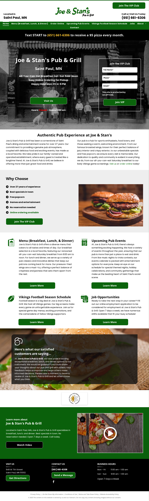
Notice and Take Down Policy (89, 495)
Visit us (112, 163)
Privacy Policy (35, 495)
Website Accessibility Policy (109, 495)
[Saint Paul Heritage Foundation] (75, 398)
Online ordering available (24, 212)
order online (126, 163)
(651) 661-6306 (133, 18)
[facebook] (54, 482)
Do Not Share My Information (53, 495)
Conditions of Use (71, 495)
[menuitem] (6, 24)
